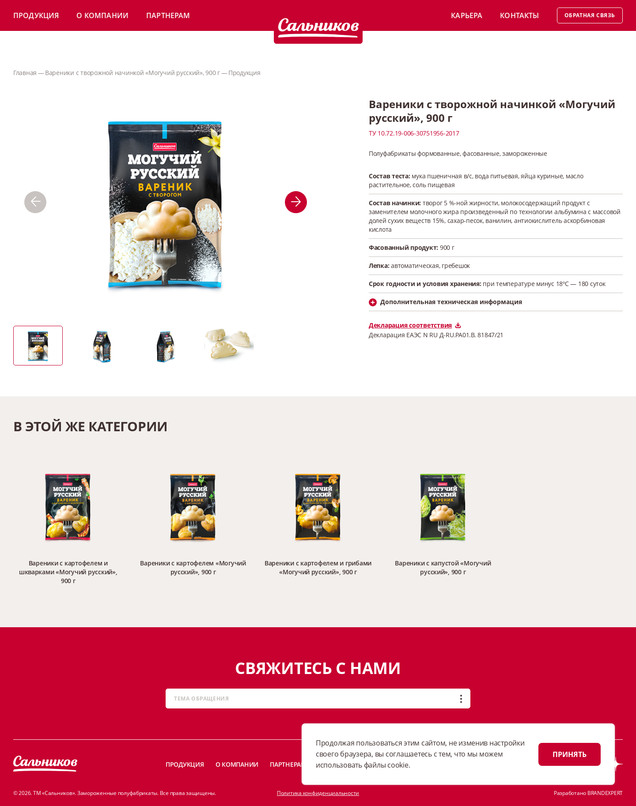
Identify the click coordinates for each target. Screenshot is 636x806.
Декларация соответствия (415, 325)
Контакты (519, 15)
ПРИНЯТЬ (570, 754)
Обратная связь (589, 15)
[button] (35, 202)
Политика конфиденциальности (318, 793)
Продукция (36, 15)
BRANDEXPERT (605, 793)
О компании (102, 15)
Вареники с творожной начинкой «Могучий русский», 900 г (132, 72)
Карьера (466, 15)
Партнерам (168, 15)
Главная (25, 72)
